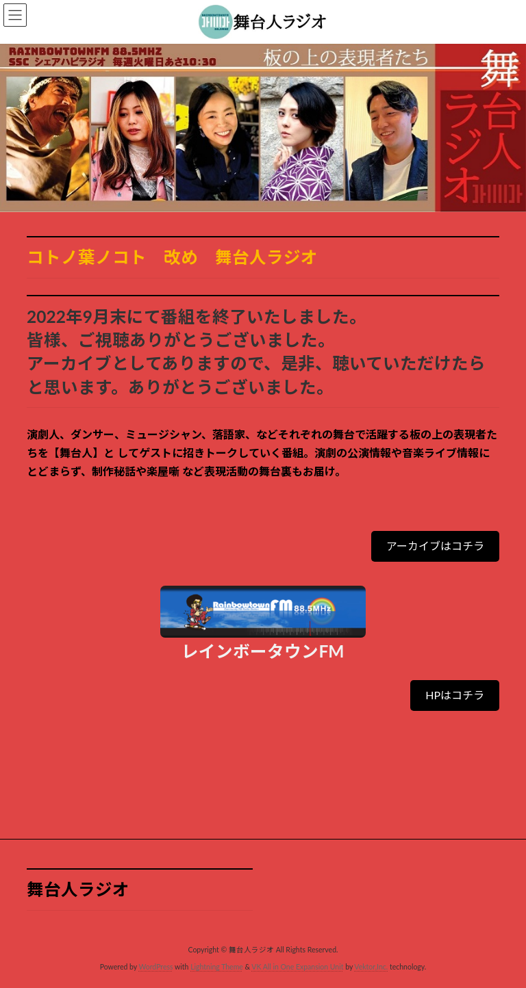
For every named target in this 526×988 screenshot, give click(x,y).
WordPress (155, 967)
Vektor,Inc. (371, 967)
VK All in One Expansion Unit (297, 967)
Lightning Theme (216, 967)
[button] (435, 546)
